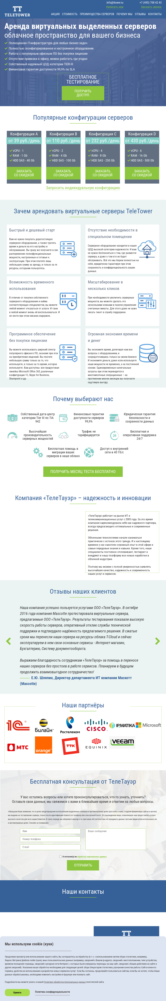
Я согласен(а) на (83, 856)
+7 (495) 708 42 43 (151, 2)
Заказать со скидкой (24, 173)
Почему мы (124, 14)
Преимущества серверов (97, 14)
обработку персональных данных (92, 856)
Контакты (155, 14)
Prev (8, 641)
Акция (55, 14)
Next (157, 641)
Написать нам (114, 7)
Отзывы (140, 14)
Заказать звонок (151, 7)
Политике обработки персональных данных (65, 982)
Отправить (83, 865)
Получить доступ (83, 93)
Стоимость (69, 14)
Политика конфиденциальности (52, 991)
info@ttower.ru (115, 2)
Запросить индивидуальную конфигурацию (83, 187)
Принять (17, 992)
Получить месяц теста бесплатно (83, 471)
